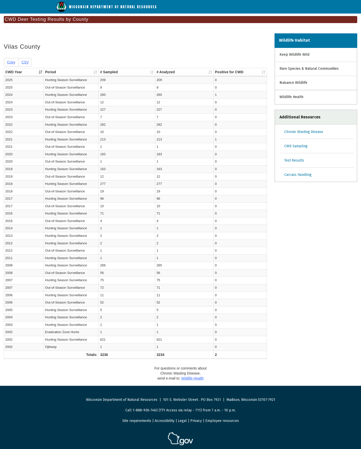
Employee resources (222, 421)
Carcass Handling (298, 175)
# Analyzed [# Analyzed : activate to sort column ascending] (174, 72)
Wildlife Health (291, 97)
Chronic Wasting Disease (303, 132)
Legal (182, 421)
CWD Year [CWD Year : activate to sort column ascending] (13, 72)
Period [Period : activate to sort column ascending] (51, 72)
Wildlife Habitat (294, 40)
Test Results (294, 160)
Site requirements (136, 421)
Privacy (196, 421)
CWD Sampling (296, 146)
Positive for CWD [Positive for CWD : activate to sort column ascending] (222, 72)
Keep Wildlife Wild (294, 54)
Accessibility (164, 421)
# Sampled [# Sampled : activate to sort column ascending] (132, 72)
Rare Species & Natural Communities (309, 68)
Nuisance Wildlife (293, 83)
